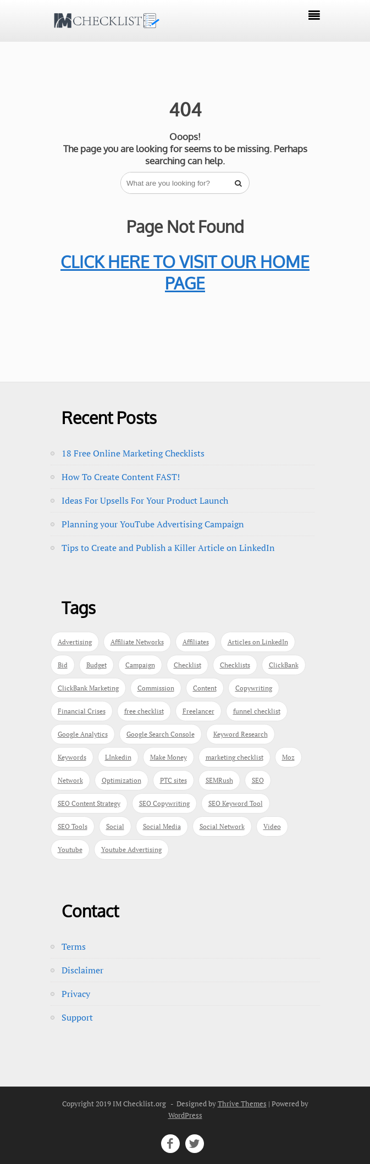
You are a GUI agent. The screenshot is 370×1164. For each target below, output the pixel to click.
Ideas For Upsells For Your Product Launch (145, 500)
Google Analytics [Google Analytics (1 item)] (83, 734)
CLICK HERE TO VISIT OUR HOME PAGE (185, 272)
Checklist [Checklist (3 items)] (187, 665)
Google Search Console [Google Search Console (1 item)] (160, 734)
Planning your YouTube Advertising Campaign (153, 524)
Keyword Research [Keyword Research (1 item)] (240, 734)
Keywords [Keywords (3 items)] (72, 757)
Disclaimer (82, 970)
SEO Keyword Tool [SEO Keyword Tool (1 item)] (235, 803)
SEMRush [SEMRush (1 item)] (219, 780)
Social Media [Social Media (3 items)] (162, 826)
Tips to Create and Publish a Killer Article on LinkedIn (168, 548)
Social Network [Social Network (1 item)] (222, 826)
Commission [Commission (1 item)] (155, 688)
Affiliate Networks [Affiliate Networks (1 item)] (137, 642)
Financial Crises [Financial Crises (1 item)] (82, 711)
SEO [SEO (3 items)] (258, 780)
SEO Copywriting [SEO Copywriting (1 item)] (164, 803)
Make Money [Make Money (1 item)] (168, 757)
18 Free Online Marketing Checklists (133, 453)
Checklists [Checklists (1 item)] (235, 665)
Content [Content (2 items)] (205, 688)
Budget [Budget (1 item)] (96, 665)
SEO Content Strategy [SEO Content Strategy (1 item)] (89, 803)
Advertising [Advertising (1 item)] (75, 642)
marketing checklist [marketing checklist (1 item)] (234, 757)
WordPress (185, 1115)
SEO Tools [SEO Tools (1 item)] (72, 826)
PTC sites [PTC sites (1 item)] (173, 780)
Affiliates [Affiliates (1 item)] (196, 642)
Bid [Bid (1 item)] (63, 665)
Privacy (76, 994)
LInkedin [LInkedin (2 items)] (118, 757)
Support (77, 1017)
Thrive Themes (242, 1104)
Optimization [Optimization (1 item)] (121, 780)
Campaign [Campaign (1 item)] (140, 665)
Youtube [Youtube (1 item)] (70, 849)
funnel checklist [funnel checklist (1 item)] (256, 711)
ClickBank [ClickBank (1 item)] (284, 665)
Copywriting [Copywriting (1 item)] (253, 688)
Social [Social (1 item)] (115, 826)
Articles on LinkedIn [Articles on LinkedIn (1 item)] (258, 642)
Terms (74, 946)
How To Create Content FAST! (121, 477)
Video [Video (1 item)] (272, 826)
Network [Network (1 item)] (70, 780)
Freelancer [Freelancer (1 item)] (198, 711)
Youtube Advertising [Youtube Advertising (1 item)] (131, 849)
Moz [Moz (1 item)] (288, 757)
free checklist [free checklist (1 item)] (144, 711)
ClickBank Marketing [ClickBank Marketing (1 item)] (88, 688)
